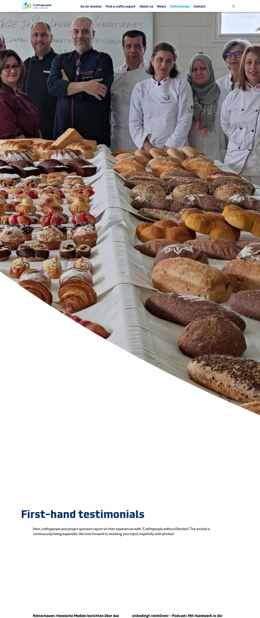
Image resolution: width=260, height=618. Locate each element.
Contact (200, 6)
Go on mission (91, 6)
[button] (233, 6)
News (161, 6)
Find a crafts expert (121, 6)
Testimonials (180, 6)
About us (146, 6)
